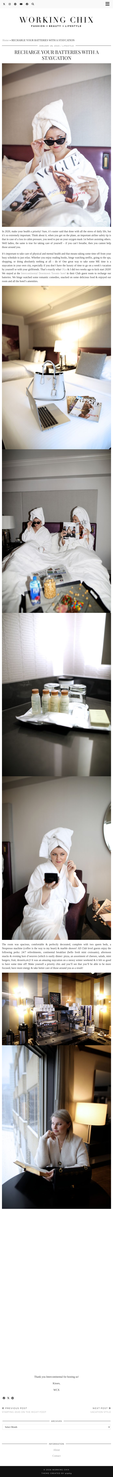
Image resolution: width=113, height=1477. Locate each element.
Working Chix (60, 1470)
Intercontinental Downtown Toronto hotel (43, 273)
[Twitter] (4, 4)
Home (5, 40)
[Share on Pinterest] (12, 1398)
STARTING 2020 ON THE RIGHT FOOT (24, 1410)
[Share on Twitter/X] (8, 1398)
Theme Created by (56, 1473)
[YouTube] (21, 4)
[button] (109, 4)
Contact (56, 1455)
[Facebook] (27, 4)
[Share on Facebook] (4, 1398)
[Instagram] (10, 4)
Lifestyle (68, 46)
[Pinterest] (15, 4)
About (56, 1449)
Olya (64, 269)
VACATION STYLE (100, 1410)
